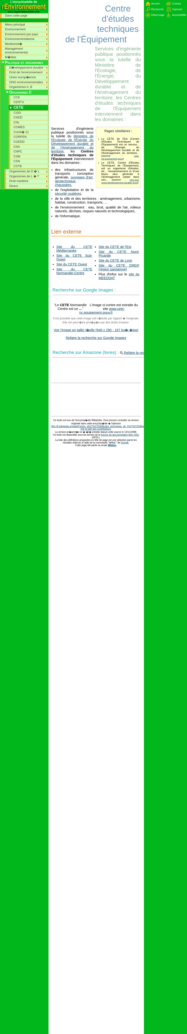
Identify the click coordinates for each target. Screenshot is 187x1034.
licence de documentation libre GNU (120, 435)
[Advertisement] (65, 14)
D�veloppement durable (26, 67)
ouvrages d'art (82, 177)
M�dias (10, 57)
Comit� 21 (21, 132)
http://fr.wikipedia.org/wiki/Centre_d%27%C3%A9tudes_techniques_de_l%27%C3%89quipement (102, 426)
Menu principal (15, 24)
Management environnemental (16, 50)
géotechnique (65, 181)
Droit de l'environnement (25, 72)
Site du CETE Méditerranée (74, 248)
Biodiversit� (13, 44)
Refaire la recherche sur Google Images (96, 338)
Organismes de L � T (24, 176)
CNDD (17, 117)
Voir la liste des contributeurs (95, 429)
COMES (19, 127)
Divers (13, 186)
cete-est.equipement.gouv (120, 157)
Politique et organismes (24, 63)
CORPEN (20, 137)
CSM (16, 156)
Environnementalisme (20, 39)
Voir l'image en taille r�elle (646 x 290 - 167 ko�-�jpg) (96, 330)
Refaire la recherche (137, 353)
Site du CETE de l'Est (114, 247)
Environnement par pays (21, 34)
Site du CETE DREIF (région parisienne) (118, 267)
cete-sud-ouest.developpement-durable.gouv (120, 181)
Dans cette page (16, 15)
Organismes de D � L (24, 171)
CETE (18, 107)
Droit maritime (18, 181)
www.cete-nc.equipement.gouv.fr (102, 310)
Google (125, 442)
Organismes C (20, 92)
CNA (16, 146)
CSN (16, 161)
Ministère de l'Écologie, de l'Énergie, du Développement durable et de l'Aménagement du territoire (72, 143)
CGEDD (19, 141)
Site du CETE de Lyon (115, 260)
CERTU (18, 102)
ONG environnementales (26, 82)
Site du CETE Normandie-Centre (74, 271)
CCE (16, 97)
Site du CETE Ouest (71, 264)
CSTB (17, 166)
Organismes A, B (20, 87)
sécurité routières (68, 194)
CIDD (17, 112)
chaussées (63, 185)
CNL (16, 122)
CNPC (17, 151)
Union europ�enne (22, 77)
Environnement (15, 29)
